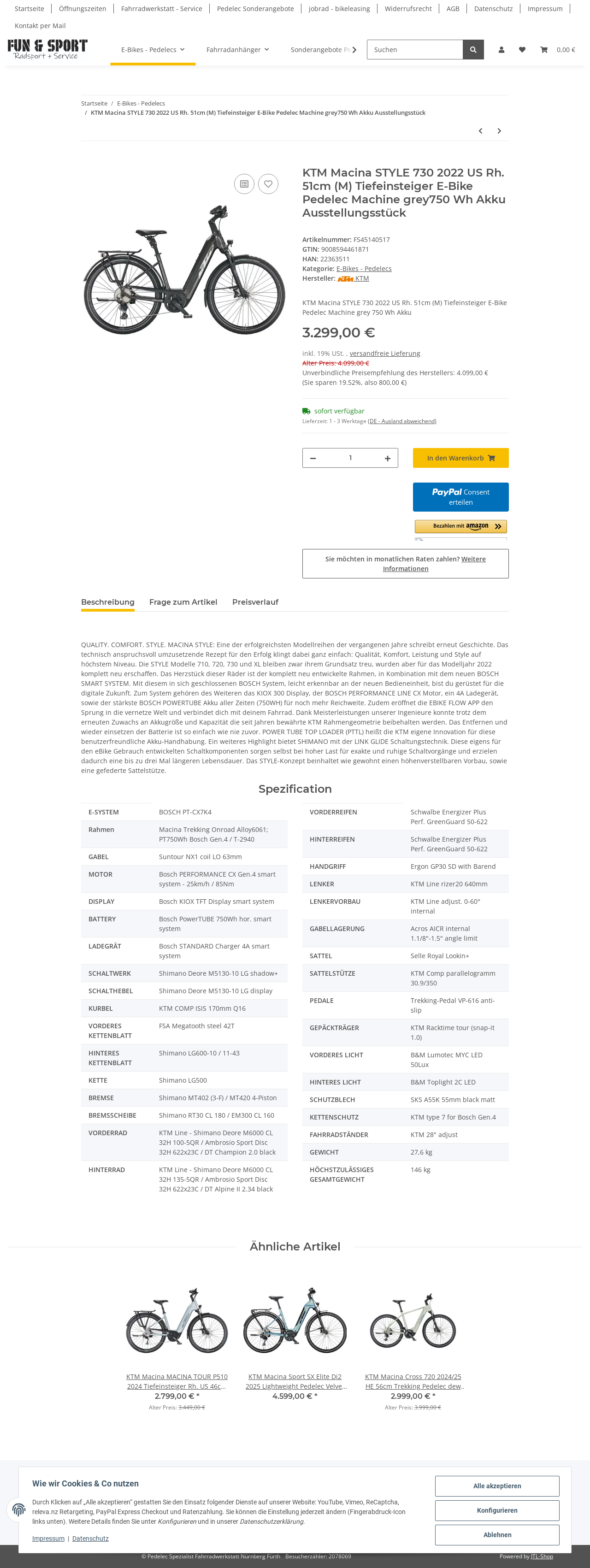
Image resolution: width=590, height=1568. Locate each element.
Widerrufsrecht (408, 8)
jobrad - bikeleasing (339, 8)
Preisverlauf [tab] (255, 602)
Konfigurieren (496, 1511)
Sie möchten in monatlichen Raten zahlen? (405, 563)
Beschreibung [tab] (108, 602)
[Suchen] (415, 49)
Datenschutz (493, 8)
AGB (453, 8)
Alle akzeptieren (496, 1487)
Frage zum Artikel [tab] (183, 602)
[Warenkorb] (558, 49)
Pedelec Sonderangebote (255, 8)
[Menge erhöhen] (388, 457)
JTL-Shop (542, 1556)
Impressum (545, 8)
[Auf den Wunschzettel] (268, 184)
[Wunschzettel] (522, 49)
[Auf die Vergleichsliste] (244, 184)
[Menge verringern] (313, 457)
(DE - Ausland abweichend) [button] (402, 421)
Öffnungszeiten (82, 8)
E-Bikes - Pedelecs (364, 268)
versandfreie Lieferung (385, 353)
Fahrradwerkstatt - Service (161, 8)
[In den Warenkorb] (88, 161)
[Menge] (350, 457)
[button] (501, 49)
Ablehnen (496, 1535)
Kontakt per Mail (40, 25)
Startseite (29, 8)
